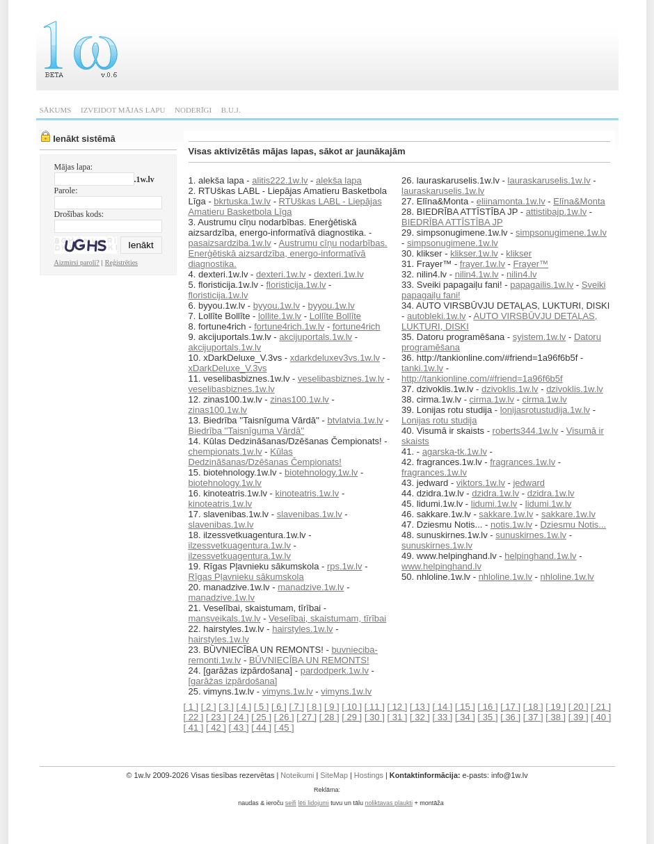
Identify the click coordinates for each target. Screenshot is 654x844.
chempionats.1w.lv (225, 451)
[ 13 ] (420, 706)
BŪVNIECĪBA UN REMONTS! (309, 660)
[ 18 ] (533, 706)
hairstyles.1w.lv (302, 629)
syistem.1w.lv (539, 337)
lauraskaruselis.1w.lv (549, 180)
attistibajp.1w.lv (556, 211)
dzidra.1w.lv (495, 493)
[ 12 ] (397, 706)
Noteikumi (297, 775)
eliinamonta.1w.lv (511, 201)
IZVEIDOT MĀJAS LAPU (123, 110)
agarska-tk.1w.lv (454, 451)
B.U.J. (231, 110)
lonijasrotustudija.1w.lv (545, 410)
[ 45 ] (284, 727)
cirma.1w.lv (492, 399)
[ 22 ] (194, 717)
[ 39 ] (578, 717)
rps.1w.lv (344, 566)
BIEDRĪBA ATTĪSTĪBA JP (452, 222)
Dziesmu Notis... (573, 524)
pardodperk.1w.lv (335, 670)
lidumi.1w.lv (494, 503)
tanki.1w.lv (422, 368)
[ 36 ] (510, 717)
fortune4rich (357, 326)
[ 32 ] (420, 717)
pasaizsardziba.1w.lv (230, 243)
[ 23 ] (216, 717)
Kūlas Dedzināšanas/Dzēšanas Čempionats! (265, 456)
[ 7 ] (296, 706)
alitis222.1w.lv (280, 180)
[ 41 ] (194, 727)
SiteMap (334, 775)
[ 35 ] (488, 717)
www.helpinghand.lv (441, 566)
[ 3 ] (226, 706)
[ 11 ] (375, 706)
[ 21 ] (601, 706)
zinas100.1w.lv (299, 399)
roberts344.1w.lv (526, 430)
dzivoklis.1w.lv (510, 389)
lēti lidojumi (313, 803)
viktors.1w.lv (480, 483)
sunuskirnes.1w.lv (530, 535)
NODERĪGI (193, 110)
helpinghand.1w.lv (540, 556)
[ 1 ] (191, 706)
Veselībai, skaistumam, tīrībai (327, 618)
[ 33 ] (443, 717)
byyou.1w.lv (276, 305)
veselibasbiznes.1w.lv (341, 378)
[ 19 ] (555, 706)
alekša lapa (339, 180)
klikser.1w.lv (474, 253)
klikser (519, 253)
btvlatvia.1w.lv (355, 420)
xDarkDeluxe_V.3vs (228, 368)
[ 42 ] (216, 727)
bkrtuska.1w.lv (242, 201)
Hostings (368, 775)
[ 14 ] (443, 706)
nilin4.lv (521, 274)
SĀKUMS (56, 110)
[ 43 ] (239, 727)
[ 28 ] (329, 717)
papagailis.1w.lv (541, 284)
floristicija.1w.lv (296, 284)
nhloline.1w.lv (505, 576)
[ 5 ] (261, 706)
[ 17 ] (510, 706)
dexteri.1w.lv (281, 274)
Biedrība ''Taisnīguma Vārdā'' (247, 430)
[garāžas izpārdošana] (233, 681)
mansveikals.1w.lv (225, 618)
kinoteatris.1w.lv (308, 493)
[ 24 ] (239, 717)
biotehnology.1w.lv (321, 472)
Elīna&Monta (579, 201)
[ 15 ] (465, 706)
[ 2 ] (208, 706)
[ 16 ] (488, 706)
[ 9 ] (332, 706)
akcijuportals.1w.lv (315, 337)
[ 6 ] (279, 706)
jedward (529, 483)
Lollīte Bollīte (335, 316)
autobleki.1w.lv (436, 316)
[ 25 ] (261, 717)
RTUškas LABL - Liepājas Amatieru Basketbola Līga (285, 206)
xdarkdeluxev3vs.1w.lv (335, 357)
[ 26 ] (284, 717)
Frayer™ (530, 264)
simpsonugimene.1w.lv (561, 232)
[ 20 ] (578, 706)
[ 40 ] (601, 717)
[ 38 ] (555, 717)
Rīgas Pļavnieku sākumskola (246, 576)
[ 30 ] (375, 717)
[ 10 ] (352, 706)
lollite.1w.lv (279, 316)
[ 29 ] (352, 717)
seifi (290, 803)
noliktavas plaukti (389, 803)
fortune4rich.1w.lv (289, 326)
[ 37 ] (533, 717)
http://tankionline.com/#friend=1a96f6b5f (482, 378)
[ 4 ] (243, 706)
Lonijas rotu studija (439, 420)
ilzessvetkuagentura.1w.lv (240, 545)
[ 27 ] (306, 717)
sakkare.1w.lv (506, 514)
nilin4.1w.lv (477, 274)
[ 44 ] (261, 727)
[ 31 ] (397, 717)
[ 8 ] (314, 706)
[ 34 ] (465, 717)
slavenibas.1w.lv (309, 514)
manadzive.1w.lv (311, 587)
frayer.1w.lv (482, 264)
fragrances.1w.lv (522, 462)
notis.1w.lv (511, 524)
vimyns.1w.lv (287, 691)
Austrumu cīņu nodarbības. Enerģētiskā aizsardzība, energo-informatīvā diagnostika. (288, 253)
